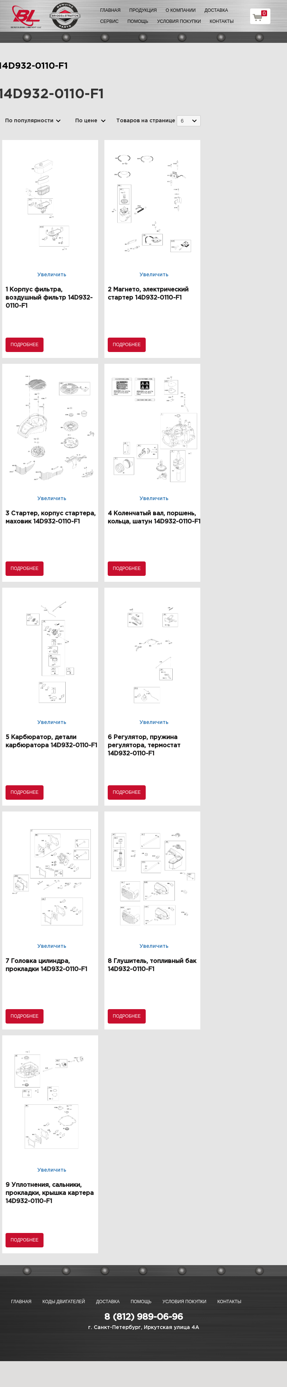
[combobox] (189, 120)
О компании (181, 10)
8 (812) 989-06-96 (143, 1317)
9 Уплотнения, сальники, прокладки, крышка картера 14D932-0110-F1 (50, 1193)
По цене (86, 121)
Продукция (143, 10)
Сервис (109, 21)
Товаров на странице (145, 121)
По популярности (29, 121)
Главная (110, 10)
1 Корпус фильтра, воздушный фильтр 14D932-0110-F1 (49, 298)
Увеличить (51, 275)
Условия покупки (179, 21)
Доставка (216, 10)
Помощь (137, 21)
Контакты (222, 21)
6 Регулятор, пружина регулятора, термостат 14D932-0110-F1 (144, 745)
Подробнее (24, 344)
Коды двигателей (63, 1301)
